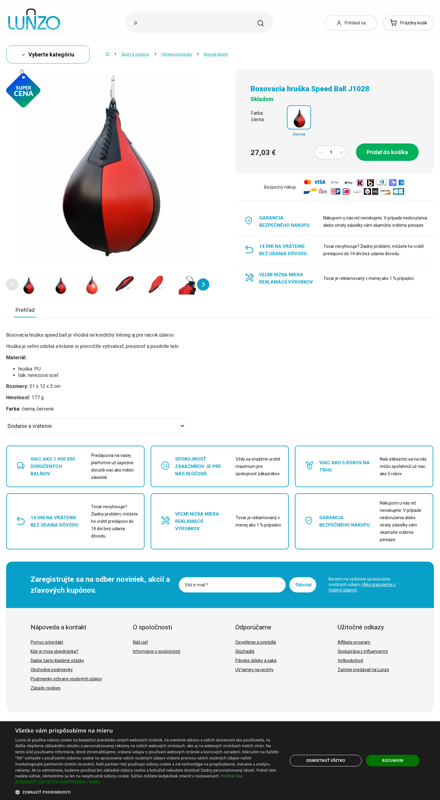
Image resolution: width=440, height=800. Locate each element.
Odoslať (303, 584)
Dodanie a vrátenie (96, 426)
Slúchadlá (244, 651)
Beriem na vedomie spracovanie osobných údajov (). (362, 584)
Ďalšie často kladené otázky (57, 660)
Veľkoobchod (350, 660)
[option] (28, 284)
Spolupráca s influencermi (363, 651)
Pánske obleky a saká (256, 660)
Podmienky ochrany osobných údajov (66, 678)
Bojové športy (216, 54)
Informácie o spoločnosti (156, 651)
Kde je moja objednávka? (54, 651)
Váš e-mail (196, 585)
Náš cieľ (140, 642)
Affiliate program (354, 642)
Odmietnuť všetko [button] (325, 760)
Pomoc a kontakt (47, 642)
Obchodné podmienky (52, 669)
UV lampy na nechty (254, 669)
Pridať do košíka (387, 152)
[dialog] (220, 760)
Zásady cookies (46, 688)
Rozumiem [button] (392, 760)
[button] (12, 284)
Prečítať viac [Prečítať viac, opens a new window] (232, 776)
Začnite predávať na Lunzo (363, 669)
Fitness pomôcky (176, 54)
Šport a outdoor (135, 54)
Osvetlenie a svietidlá (255, 642)
